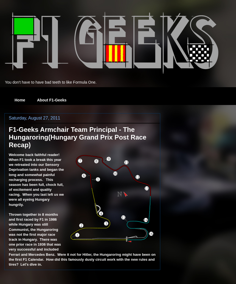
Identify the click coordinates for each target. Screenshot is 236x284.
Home (20, 100)
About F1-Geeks (51, 100)
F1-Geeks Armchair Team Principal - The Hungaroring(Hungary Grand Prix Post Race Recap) (77, 137)
